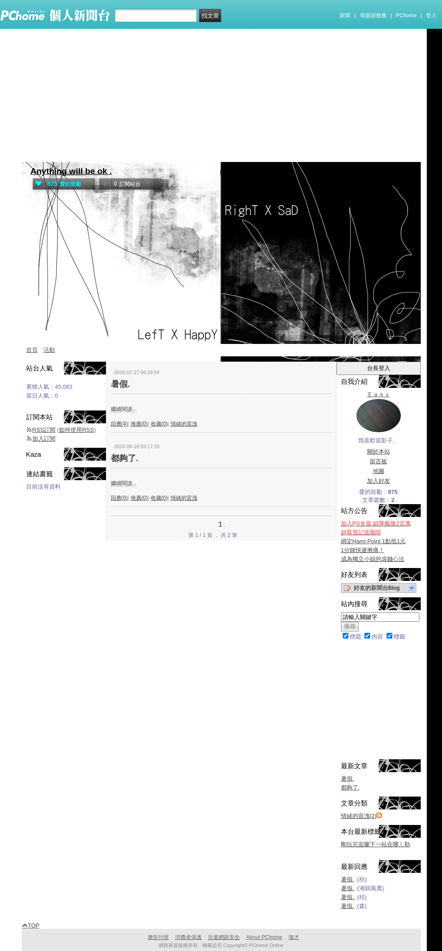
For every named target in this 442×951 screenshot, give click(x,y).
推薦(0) (139, 424)
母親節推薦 (373, 15)
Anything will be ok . (71, 171)
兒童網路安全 (224, 937)
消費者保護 (188, 937)
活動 (49, 350)
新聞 (345, 15)
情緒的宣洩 (184, 424)
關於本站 (378, 451)
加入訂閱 (43, 438)
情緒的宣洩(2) (359, 816)
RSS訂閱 (44, 429)
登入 (431, 15)
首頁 (32, 350)
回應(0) (119, 498)
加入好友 (378, 480)
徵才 (294, 937)
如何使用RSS (76, 429)
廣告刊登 (158, 937)
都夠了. (124, 458)
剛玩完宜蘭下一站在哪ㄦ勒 (375, 844)
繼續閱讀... (124, 409)
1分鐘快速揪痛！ (362, 550)
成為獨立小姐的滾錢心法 (372, 559)
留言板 (378, 461)
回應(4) (119, 424)
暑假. (120, 384)
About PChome (264, 937)
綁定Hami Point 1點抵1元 (373, 541)
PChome (406, 15)
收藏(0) (159, 424)
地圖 (378, 471)
